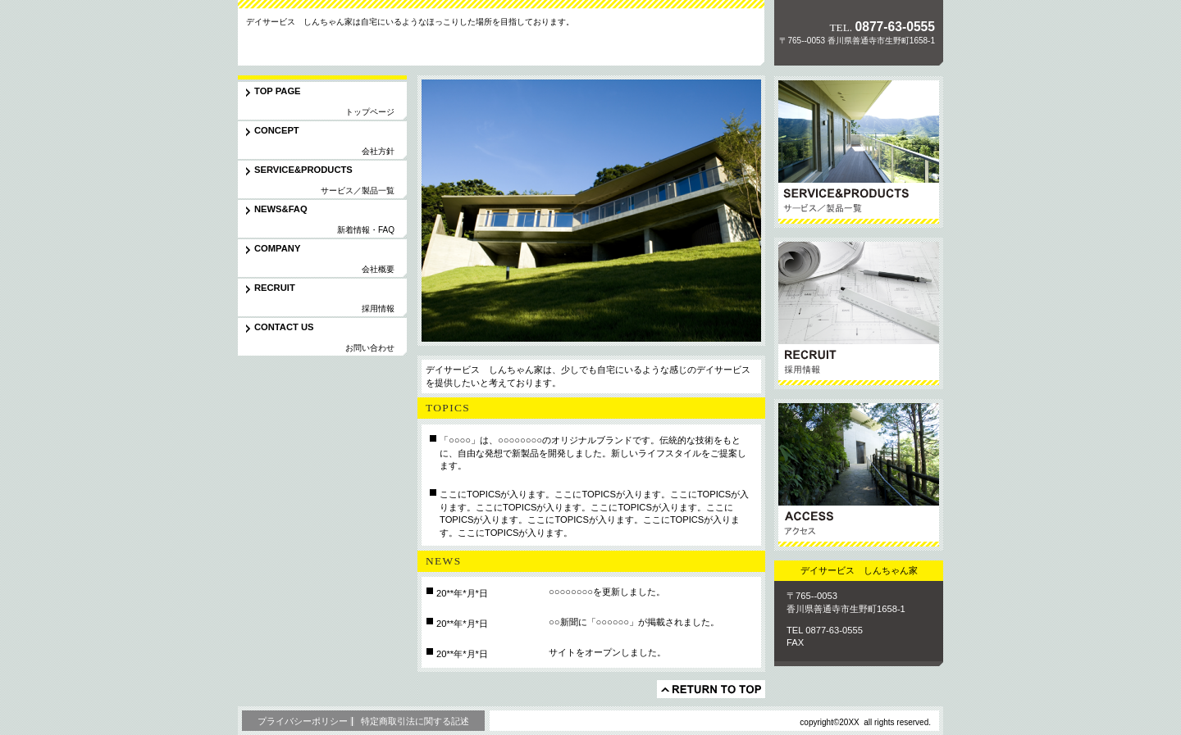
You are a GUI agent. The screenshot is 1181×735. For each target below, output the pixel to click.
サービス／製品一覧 (858, 152)
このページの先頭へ (711, 689)
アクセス (858, 475)
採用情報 (858, 313)
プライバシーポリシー (303, 721)
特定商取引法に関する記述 (415, 721)
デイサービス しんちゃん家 (352, 44)
